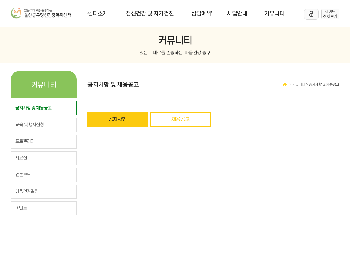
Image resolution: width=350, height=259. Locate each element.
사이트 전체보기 (330, 14)
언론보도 (23, 174)
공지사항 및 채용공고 (33, 108)
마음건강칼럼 (26, 191)
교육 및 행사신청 (29, 124)
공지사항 (118, 119)
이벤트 (21, 208)
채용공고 (180, 119)
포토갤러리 (24, 141)
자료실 (21, 158)
